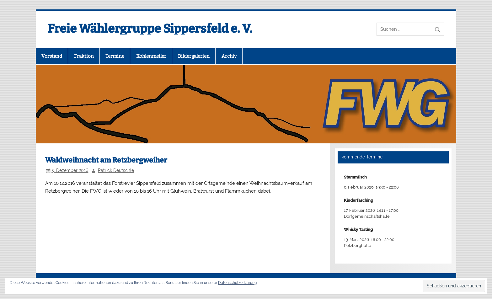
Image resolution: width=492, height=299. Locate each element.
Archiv (229, 56)
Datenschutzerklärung (237, 282)
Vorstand (51, 56)
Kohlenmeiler (151, 56)
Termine (114, 56)
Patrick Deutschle (116, 170)
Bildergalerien (194, 56)
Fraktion (84, 56)
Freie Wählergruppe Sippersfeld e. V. (150, 28)
